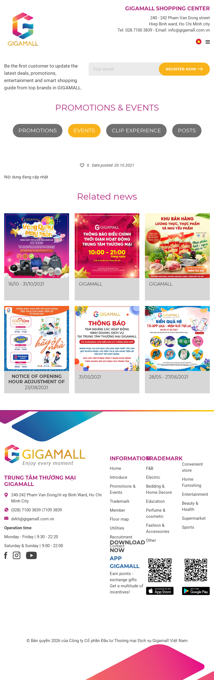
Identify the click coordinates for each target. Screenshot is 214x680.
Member (117, 510)
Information (130, 458)
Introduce (118, 477)
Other (151, 540)
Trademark (120, 501)
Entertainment (195, 494)
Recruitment (121, 537)
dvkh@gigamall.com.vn (32, 518)
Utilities (117, 528)
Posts (187, 130)
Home (115, 468)
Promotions (37, 130)
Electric (153, 477)
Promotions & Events (107, 107)
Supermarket (194, 518)
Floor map (119, 519)
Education (155, 501)
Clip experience (136, 130)
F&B (149, 468)
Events (84, 130)
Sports (188, 527)
